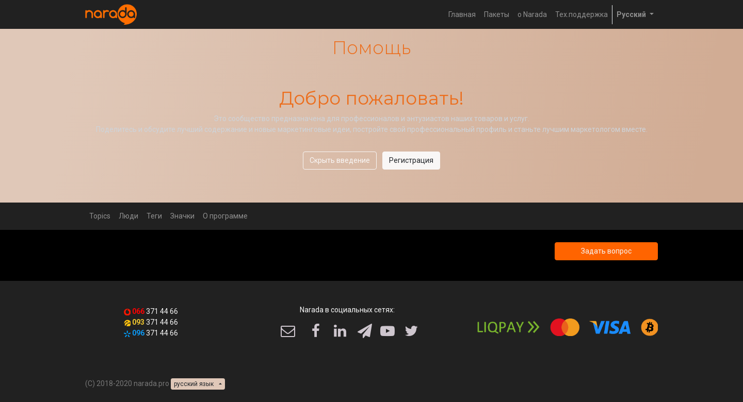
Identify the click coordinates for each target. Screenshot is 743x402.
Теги (154, 216)
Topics (99, 216)
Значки (182, 216)
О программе (225, 216)
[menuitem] (462, 14)
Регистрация (411, 160)
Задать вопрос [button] (606, 251)
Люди (128, 216)
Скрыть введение (340, 160)
